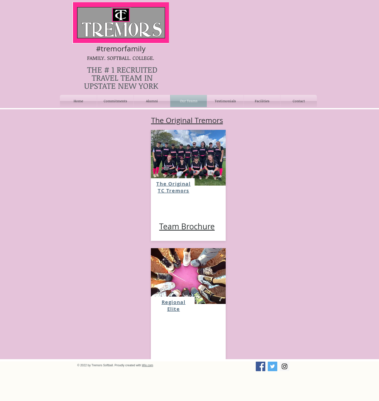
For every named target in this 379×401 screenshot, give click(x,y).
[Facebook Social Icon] (260, 366)
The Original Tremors (187, 120)
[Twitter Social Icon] (272, 366)
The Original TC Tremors (173, 187)
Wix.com (147, 365)
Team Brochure (187, 226)
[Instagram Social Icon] (284, 366)
